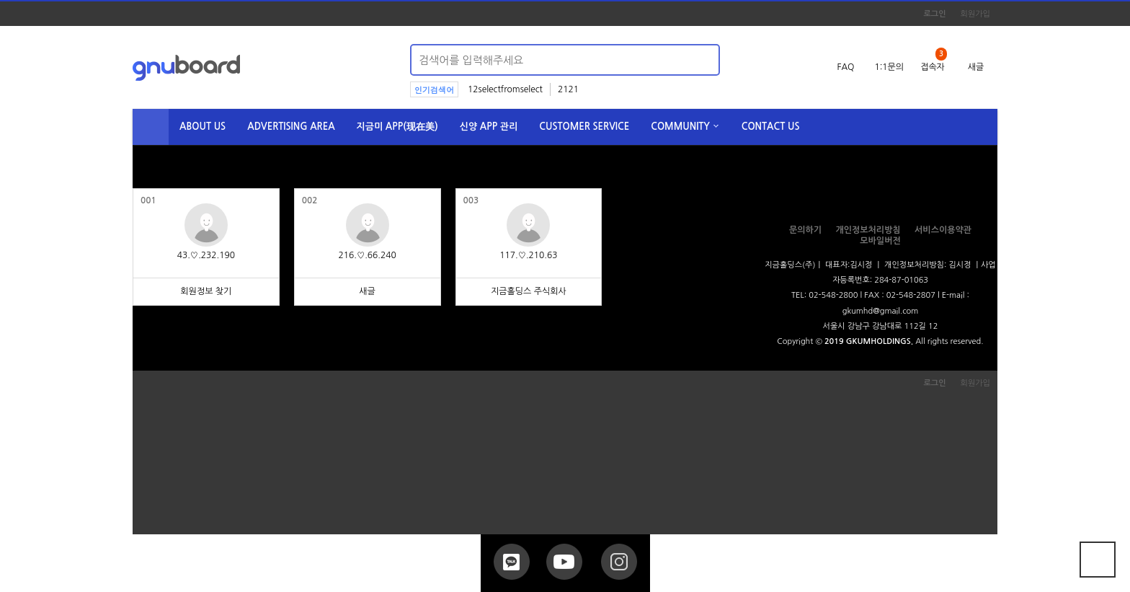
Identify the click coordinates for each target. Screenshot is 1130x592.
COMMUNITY (680, 126)
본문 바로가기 (0, 0)
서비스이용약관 (943, 230)
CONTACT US (771, 126)
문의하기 (805, 230)
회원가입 (975, 14)
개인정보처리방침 (867, 230)
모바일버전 (880, 241)
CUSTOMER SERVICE (584, 126)
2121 (568, 89)
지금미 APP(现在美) (397, 126)
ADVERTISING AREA (290, 126)
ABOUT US (202, 126)
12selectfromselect (505, 89)
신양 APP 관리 (489, 126)
